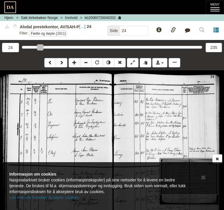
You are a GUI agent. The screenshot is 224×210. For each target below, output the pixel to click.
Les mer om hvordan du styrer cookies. (44, 197)
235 (213, 47)
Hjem (8, 17)
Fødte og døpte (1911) (48, 34)
